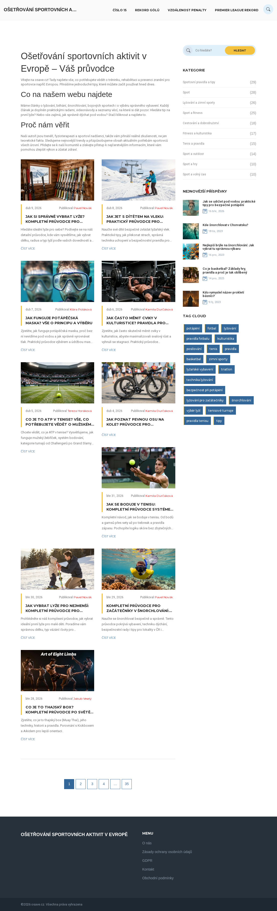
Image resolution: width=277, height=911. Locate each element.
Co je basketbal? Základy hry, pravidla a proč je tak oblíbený (225, 270)
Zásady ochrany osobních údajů (167, 852)
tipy (219, 421)
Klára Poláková (81, 309)
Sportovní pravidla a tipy (199, 82)
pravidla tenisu (197, 421)
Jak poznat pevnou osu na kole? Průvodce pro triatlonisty (135, 422)
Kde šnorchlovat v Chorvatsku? (225, 225)
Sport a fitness (193, 113)
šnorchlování (241, 400)
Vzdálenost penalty (187, 10)
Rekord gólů (147, 10)
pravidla (230, 349)
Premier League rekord (236, 10)
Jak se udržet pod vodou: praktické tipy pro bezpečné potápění (229, 203)
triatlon (226, 369)
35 (127, 784)
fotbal (212, 328)
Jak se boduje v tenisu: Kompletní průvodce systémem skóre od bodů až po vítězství (140, 507)
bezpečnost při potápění (205, 390)
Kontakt (148, 869)
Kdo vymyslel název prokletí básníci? (223, 294)
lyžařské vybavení (200, 369)
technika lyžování (200, 380)
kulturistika (225, 338)
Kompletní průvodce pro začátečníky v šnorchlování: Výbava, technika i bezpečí (137, 608)
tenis (213, 349)
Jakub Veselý (82, 698)
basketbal (194, 359)
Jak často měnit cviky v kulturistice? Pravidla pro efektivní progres (136, 320)
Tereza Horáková (80, 411)
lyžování (230, 328)
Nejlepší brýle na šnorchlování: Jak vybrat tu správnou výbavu (228, 247)
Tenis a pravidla (193, 143)
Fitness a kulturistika (197, 133)
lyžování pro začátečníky (205, 400)
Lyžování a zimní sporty (199, 102)
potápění (193, 328)
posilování (194, 349)
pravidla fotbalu (198, 338)
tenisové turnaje (220, 410)
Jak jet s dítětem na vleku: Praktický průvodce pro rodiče (135, 219)
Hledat (240, 50)
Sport (186, 92)
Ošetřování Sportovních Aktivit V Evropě (41, 9)
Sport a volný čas (194, 174)
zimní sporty (218, 359)
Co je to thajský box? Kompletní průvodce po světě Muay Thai (58, 710)
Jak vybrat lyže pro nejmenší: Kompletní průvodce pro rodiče (57, 608)
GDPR (147, 861)
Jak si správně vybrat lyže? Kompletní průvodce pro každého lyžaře (55, 219)
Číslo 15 (119, 10)
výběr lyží (193, 410)
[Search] (268, 9)
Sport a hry (190, 164)
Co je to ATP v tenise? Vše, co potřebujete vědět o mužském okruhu (58, 422)
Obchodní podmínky (158, 878)
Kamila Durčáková (159, 309)
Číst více (28, 248)
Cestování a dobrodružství (201, 123)
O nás (147, 843)
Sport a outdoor (193, 154)
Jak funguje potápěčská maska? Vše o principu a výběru (59, 320)
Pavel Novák (83, 208)
